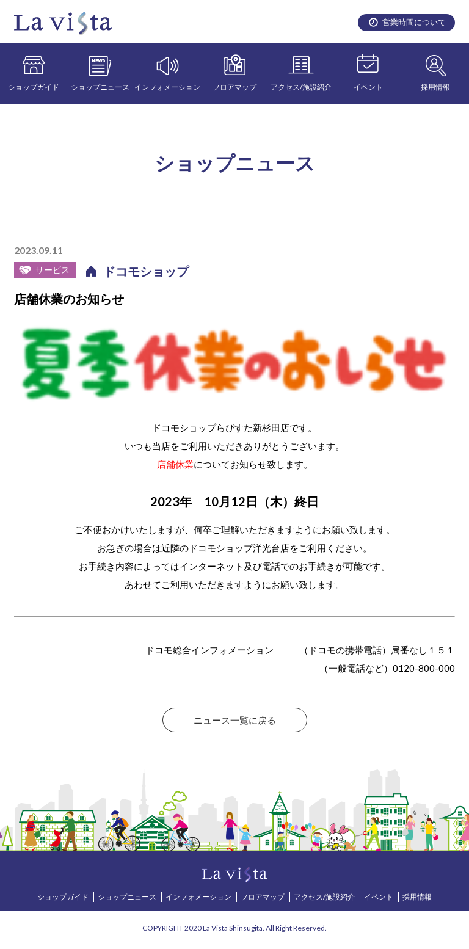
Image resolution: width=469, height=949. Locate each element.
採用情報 (435, 87)
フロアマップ (234, 87)
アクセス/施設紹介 (301, 87)
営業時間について (414, 22)
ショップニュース (100, 87)
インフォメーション (167, 87)
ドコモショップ (146, 271)
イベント (368, 87)
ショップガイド (33, 87)
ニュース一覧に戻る (235, 719)
